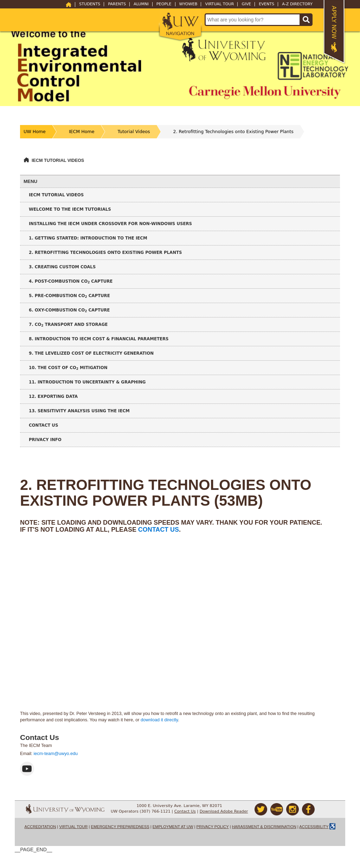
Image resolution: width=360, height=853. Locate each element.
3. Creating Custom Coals (62, 266)
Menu (30, 181)
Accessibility (313, 827)
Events (266, 4)
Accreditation (40, 827)
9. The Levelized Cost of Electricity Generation (91, 353)
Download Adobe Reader (224, 811)
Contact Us (43, 425)
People (164, 4)
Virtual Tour (219, 4)
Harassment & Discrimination (264, 827)
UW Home (35, 131)
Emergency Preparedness (120, 827)
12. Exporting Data (53, 396)
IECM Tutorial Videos (58, 160)
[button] (180, 25)
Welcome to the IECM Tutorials (70, 209)
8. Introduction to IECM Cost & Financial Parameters (99, 338)
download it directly (159, 719)
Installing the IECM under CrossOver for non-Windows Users (110, 223)
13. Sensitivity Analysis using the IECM (79, 410)
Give (246, 4)
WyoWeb (188, 4)
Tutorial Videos (133, 131)
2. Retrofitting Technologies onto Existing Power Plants (233, 131)
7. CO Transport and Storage (68, 324)
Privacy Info (45, 439)
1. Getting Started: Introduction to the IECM (88, 238)
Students (89, 4)
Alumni (141, 4)
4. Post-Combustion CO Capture (70, 281)
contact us (158, 529)
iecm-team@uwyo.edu (56, 753)
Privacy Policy (213, 827)
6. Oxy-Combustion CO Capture (69, 310)
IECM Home (82, 131)
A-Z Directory (297, 4)
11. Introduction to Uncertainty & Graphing (87, 382)
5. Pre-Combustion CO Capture (69, 295)
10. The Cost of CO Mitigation (68, 367)
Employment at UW (173, 827)
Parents (117, 4)
